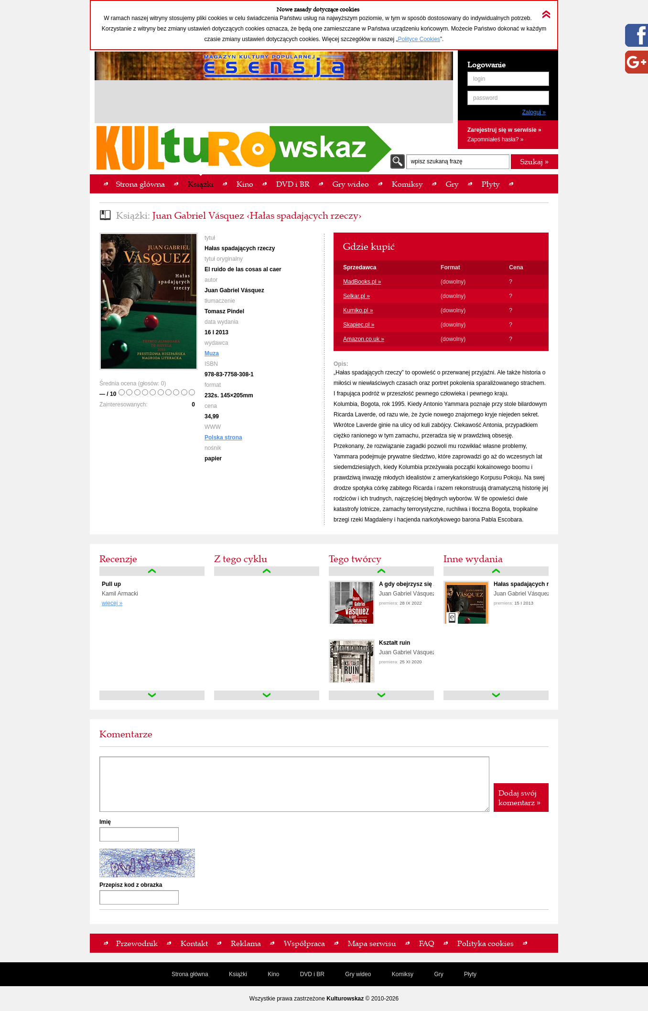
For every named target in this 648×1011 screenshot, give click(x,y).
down (152, 695)
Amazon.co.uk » (363, 339)
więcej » (112, 603)
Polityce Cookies (419, 39)
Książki (238, 974)
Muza (212, 353)
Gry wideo (358, 974)
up (152, 571)
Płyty (470, 974)
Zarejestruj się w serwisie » (504, 130)
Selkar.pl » (356, 296)
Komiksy (402, 974)
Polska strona (223, 437)
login (479, 78)
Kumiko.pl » (358, 310)
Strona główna (190, 974)
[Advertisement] (274, 103)
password (485, 98)
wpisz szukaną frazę (437, 161)
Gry (438, 974)
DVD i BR (312, 974)
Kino (273, 974)
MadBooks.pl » (362, 281)
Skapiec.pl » (358, 324)
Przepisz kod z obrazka (130, 885)
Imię (105, 822)
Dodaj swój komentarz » (519, 797)
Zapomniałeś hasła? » (495, 139)
